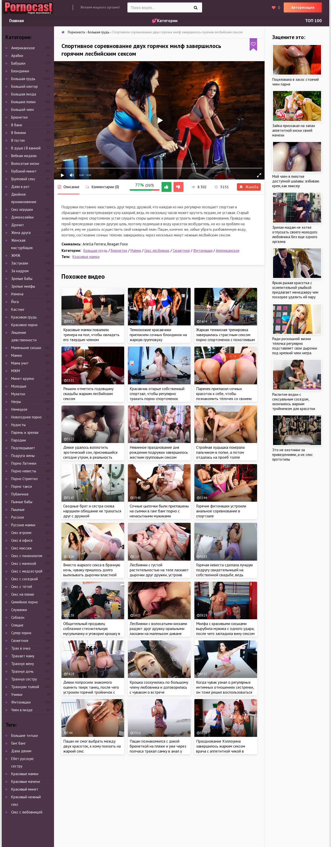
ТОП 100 (313, 20)
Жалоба (248, 186)
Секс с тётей (21, 586)
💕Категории (164, 20)
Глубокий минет (24, 171)
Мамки (135, 250)
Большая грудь (95, 250)
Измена (17, 294)
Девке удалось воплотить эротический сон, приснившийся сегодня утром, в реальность (90, 452)
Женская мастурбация (22, 244)
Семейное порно (24, 602)
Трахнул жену (22, 663)
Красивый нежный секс (26, 801)
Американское (227, 250)
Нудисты (18, 424)
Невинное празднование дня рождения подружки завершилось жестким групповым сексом (159, 452)
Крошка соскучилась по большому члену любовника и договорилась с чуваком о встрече (159, 687)
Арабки (17, 55)
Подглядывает (23, 448)
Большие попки (23, 101)
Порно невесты (23, 471)
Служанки (19, 609)
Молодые (18, 386)
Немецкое (19, 409)
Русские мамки (23, 525)
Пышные (18, 509)
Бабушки (18, 63)
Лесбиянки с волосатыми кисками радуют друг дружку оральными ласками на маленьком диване (158, 628)
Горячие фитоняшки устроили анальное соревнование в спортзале (221, 510)
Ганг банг (18, 743)
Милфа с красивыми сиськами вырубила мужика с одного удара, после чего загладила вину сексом (225, 628)
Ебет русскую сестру (22, 762)
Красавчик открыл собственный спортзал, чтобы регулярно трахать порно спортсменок (157, 393)
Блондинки (20, 71)
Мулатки (18, 394)
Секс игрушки (22, 209)
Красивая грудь (24, 317)
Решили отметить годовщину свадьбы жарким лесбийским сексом (88, 393)
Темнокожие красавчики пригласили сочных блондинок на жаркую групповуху (158, 334)
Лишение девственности (24, 336)
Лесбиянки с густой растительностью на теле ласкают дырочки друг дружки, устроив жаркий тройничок (159, 572)
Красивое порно (24, 324)
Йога (15, 301)
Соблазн (17, 617)
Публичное (20, 494)
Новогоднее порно (26, 417)
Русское (17, 517)
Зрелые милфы (23, 286)
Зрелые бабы (21, 278)
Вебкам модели (24, 155)
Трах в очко (20, 648)
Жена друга (21, 232)
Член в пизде (22, 710)
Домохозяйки (22, 217)
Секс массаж (21, 548)
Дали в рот (20, 186)
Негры (16, 401)
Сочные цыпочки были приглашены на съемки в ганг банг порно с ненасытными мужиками (159, 510)
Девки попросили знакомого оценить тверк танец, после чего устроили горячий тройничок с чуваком (91, 690)
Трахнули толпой (25, 686)
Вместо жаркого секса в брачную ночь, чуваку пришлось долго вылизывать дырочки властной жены (91, 572)
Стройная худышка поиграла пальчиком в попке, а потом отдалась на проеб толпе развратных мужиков (220, 455)
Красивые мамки (86, 256)
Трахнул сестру (24, 679)
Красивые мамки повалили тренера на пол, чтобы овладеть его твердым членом (91, 334)
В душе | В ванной (26, 148)
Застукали (19, 263)
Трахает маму (22, 656)
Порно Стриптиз (24, 478)
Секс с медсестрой (26, 571)
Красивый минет (24, 789)
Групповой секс (23, 179)
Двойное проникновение (23, 198)
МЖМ (15, 370)
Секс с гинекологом (26, 555)
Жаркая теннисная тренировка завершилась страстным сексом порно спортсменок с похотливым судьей (225, 337)
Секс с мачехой (23, 563)
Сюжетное (181, 250)
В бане (16, 125)
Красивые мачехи (25, 781)
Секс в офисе (22, 540)
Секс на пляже (22, 594)
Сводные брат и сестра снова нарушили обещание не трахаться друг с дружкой (92, 510)
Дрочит (17, 225)
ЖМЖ (15, 255)
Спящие (17, 625)
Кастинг (17, 309)
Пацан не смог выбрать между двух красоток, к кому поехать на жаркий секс (92, 746)
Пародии (18, 440)
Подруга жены (23, 455)
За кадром (20, 270)
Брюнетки (119, 250)
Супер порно (21, 632)
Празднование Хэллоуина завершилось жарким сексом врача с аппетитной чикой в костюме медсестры (220, 748)
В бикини (18, 132)
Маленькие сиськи (26, 347)
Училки (16, 694)
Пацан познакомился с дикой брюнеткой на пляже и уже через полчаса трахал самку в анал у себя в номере (158, 748)
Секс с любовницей (26, 812)
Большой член (22, 109)
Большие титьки (24, 735)
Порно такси (21, 486)
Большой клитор (24, 86)
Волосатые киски (25, 163)
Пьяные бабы (21, 501)
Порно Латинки (23, 463)
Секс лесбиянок (156, 250)
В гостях (18, 140)
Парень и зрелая (24, 432)
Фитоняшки (203, 250)
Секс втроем (21, 532)
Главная (16, 20)
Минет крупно (22, 378)
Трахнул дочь (22, 671)
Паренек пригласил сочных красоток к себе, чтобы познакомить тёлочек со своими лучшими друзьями (224, 396)
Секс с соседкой (24, 579)
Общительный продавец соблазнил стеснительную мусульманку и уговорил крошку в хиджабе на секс (91, 631)
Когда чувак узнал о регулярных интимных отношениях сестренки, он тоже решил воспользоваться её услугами (225, 690)
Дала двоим (21, 751)
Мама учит (20, 363)
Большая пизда (23, 94)
